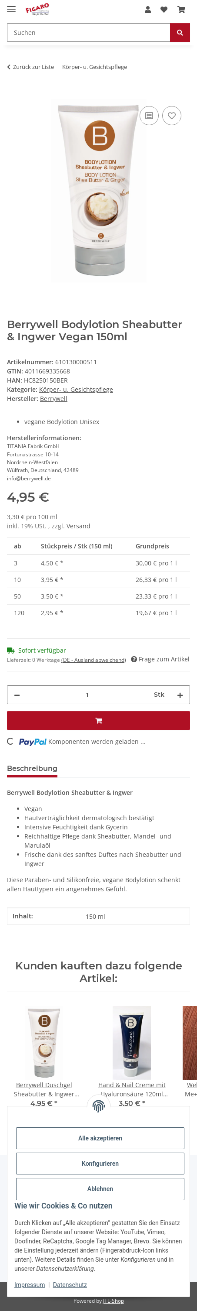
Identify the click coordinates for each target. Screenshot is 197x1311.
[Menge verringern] (17, 695)
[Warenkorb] (181, 9)
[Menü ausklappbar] (11, 5)
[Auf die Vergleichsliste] (149, 115)
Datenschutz (70, 1284)
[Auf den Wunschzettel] (171, 115)
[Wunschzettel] (164, 9)
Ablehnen (100, 1188)
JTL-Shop (113, 1300)
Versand (78, 526)
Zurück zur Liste (33, 67)
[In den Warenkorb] (14, 94)
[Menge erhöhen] (180, 695)
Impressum (29, 1284)
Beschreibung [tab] (32, 768)
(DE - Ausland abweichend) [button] (93, 660)
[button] (148, 9)
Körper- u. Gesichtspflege (76, 389)
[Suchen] (88, 32)
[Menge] (87, 695)
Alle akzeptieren (100, 1138)
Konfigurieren (100, 1163)
